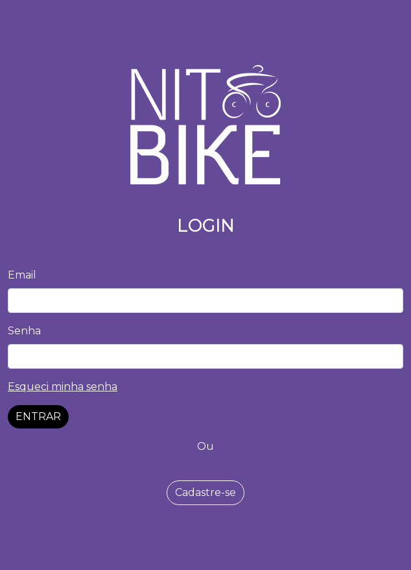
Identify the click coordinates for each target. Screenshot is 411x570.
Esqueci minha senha (62, 386)
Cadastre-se (205, 492)
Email (22, 275)
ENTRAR (38, 416)
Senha (24, 331)
